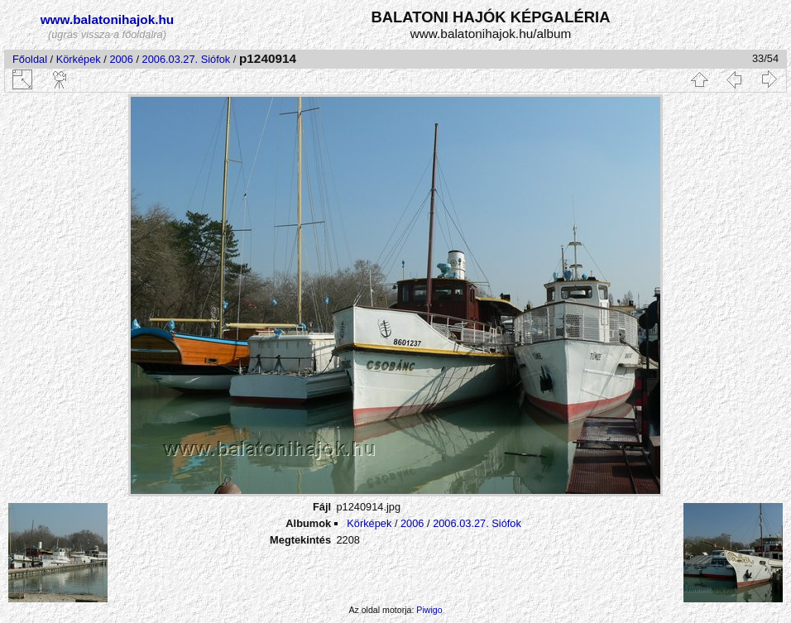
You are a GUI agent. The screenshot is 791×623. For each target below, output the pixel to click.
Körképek (78, 59)
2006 (120, 59)
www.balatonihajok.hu (108, 19)
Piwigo (429, 610)
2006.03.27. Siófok (186, 59)
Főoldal (29, 59)
